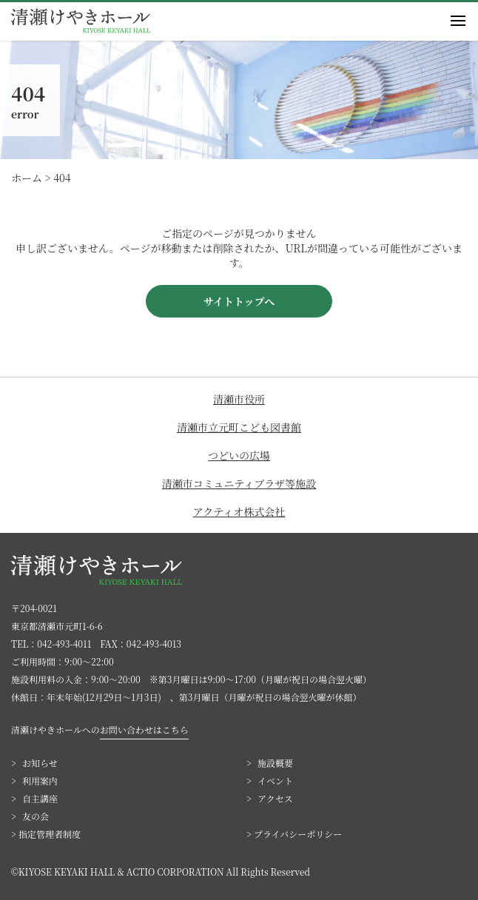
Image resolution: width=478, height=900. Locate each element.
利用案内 (40, 780)
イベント (275, 780)
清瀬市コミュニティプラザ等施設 (239, 483)
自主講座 (40, 798)
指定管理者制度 (49, 833)
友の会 (35, 816)
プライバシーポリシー (298, 833)
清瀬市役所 (239, 399)
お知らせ (40, 762)
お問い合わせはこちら (144, 729)
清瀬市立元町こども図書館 (239, 427)
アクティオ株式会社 (239, 511)
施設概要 (275, 762)
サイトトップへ (239, 301)
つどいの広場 (239, 455)
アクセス (275, 798)
